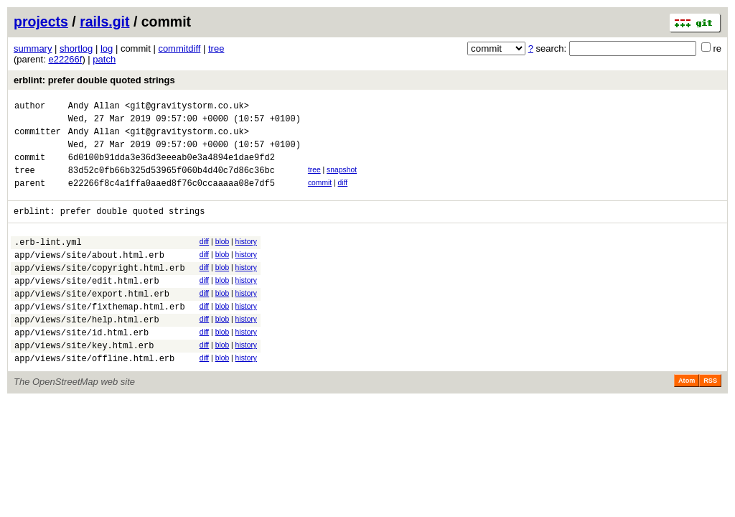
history (246, 259)
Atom (686, 419)
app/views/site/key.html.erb (84, 382)
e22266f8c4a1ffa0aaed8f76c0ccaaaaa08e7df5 (171, 198)
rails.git (104, 21)
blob (222, 259)
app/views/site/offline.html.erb (94, 397)
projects (41, 21)
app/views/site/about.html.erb (89, 276)
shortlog (76, 48)
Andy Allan (94, 107)
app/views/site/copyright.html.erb (99, 291)
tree (216, 48)
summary (33, 48)
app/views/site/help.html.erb (86, 351)
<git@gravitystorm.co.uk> (187, 107)
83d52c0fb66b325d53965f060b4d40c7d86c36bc (171, 183)
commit (320, 196)
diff (343, 196)
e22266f (65, 59)
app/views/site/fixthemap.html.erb (99, 336)
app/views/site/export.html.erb (91, 321)
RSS (710, 419)
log (106, 48)
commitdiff (179, 48)
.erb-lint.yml (48, 261)
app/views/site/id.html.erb (81, 366)
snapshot (342, 181)
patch (104, 59)
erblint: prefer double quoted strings (94, 80)
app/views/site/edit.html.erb (86, 306)
